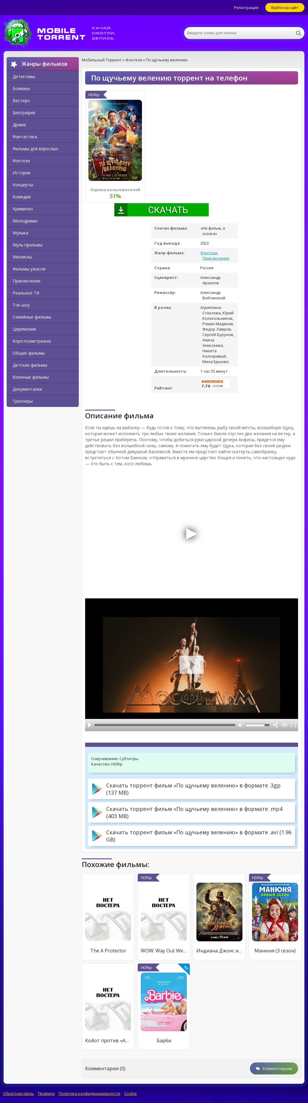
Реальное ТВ (26, 293)
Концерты (23, 185)
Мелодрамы (25, 221)
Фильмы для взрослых (35, 148)
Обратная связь (18, 1093)
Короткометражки (32, 341)
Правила (46, 1093)
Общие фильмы (29, 353)
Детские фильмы (30, 365)
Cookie (130, 1093)
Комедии (22, 197)
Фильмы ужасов (29, 269)
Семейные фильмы (32, 317)
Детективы (24, 76)
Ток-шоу (21, 305)
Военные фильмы (31, 377)
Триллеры (23, 401)
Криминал (23, 209)
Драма (19, 124)
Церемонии (24, 329)
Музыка (20, 233)
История (21, 173)
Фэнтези (21, 160)
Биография (24, 112)
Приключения (26, 281)
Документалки (27, 389)
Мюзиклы (22, 257)
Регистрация (246, 7)
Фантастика (25, 136)
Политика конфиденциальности (89, 1093)
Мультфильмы (27, 245)
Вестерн (21, 100)
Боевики (21, 88)
